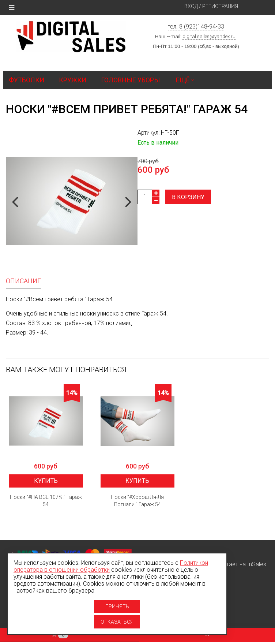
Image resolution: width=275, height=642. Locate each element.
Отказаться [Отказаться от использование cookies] (117, 622)
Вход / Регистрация (211, 6)
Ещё (185, 80)
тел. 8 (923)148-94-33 (196, 26)
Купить (46, 480)
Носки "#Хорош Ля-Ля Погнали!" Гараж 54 (137, 500)
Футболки (26, 80)
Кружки (72, 80)
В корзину (188, 197)
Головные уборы (130, 80)
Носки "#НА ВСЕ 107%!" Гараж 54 (46, 500)
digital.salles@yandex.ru (209, 36)
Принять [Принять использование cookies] (117, 606)
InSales (256, 564)
